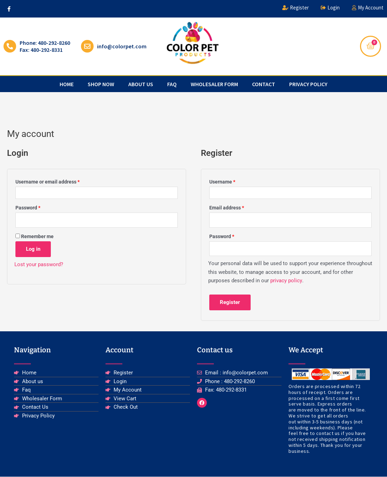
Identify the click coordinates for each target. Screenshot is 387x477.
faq (172, 84)
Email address (236, 206)
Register (230, 302)
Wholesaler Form (214, 84)
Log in (33, 249)
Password (37, 206)
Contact (263, 84)
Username (232, 181)
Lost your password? (38, 264)
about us (140, 84)
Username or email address (57, 181)
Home (67, 84)
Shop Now (101, 84)
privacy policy (308, 84)
